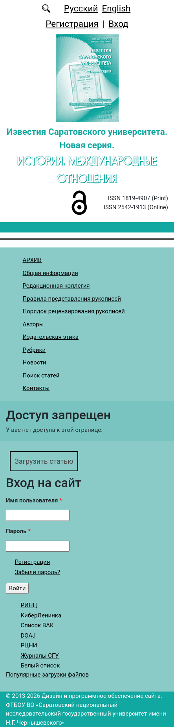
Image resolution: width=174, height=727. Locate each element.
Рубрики (34, 349)
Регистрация (72, 24)
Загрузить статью (44, 461)
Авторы (33, 324)
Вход (118, 24)
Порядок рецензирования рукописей (74, 311)
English (116, 8)
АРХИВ (32, 260)
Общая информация (50, 273)
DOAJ (28, 635)
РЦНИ (29, 645)
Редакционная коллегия (56, 285)
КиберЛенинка (41, 615)
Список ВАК (37, 625)
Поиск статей (41, 375)
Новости (34, 362)
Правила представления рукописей (72, 298)
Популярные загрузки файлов (47, 674)
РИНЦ (29, 605)
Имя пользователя (34, 500)
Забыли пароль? (37, 572)
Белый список (40, 665)
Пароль (18, 531)
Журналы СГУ (40, 655)
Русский (81, 8)
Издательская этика (51, 336)
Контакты (36, 388)
